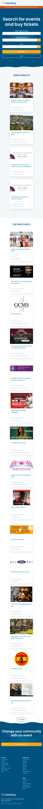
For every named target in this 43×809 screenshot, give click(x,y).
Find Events (21, 51)
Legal (9, 803)
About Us (3, 803)
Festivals (25, 766)
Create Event (21, 744)
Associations (26, 759)
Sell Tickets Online (6, 768)
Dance (24, 764)
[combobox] (21, 40)
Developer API (26, 785)
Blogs (24, 781)
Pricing (3, 766)
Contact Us (25, 780)
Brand (24, 788)
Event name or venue (21, 31)
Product (3, 761)
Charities (25, 761)
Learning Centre (27, 783)
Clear (21, 56)
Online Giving (4, 763)
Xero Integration (27, 786)
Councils (25, 763)
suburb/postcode (21, 37)
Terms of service (17, 803)
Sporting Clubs (26, 771)
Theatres (25, 773)
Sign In (3, 771)
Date (21, 44)
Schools (25, 769)
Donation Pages (5, 764)
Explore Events (5, 759)
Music (24, 768)
